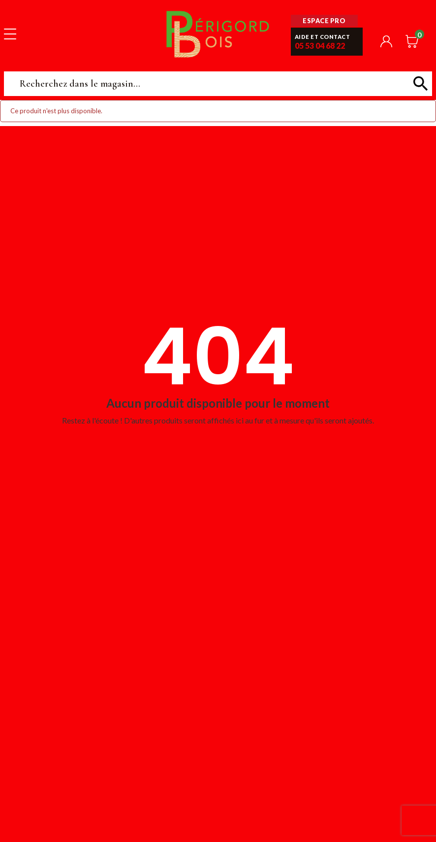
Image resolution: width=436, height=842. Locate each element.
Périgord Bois (218, 34)
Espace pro (324, 21)
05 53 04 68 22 (320, 45)
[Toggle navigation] (10, 33)
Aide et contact (322, 36)
